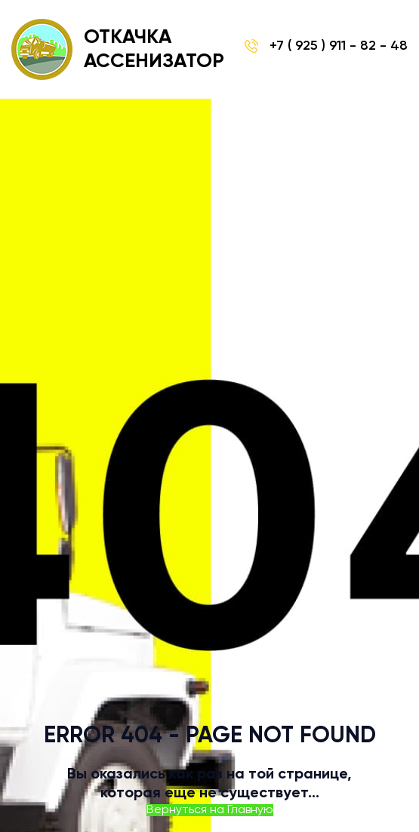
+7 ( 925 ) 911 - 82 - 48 (326, 46)
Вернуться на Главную (209, 810)
